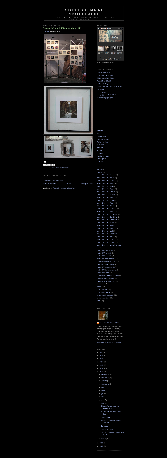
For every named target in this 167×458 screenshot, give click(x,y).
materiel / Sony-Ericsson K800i (108, 275)
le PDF (47, 32)
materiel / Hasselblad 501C (106, 259)
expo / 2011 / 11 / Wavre (105, 211)
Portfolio (100, 150)
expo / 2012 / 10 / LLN (105, 231)
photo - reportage (103, 298)
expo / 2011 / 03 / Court (60, 168)
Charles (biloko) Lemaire (110, 322)
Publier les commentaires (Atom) (64, 188)
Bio (98, 134)
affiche (99, 169)
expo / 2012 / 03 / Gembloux (107, 217)
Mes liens (100, 145)
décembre (105, 374)
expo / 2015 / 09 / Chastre (106, 242)
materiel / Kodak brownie (106, 267)
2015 (102, 359)
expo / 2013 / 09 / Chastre (106, 239)
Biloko (67, 17)
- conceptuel (101, 159)
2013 (102, 365)
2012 (102, 368)
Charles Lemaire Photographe (84, 12)
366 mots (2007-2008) (105, 75)
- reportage (101, 153)
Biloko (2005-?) (102, 84)
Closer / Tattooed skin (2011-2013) (109, 86)
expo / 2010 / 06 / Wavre (105, 197)
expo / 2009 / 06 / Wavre (105, 189)
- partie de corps (103, 156)
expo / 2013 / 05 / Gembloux (107, 234)
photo (99, 287)
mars (103, 403)
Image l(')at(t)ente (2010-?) (106, 95)
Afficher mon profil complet (109, 342)
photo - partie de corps (105, 295)
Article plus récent (49, 184)
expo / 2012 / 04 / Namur (106, 225)
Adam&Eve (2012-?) (104, 81)
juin (102, 394)
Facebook (100, 89)
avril (103, 400)
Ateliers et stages (103, 142)
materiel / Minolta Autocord (106, 270)
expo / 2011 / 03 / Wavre (105, 203)
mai (102, 397)
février (103, 439)
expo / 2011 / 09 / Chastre (106, 208)
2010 (102, 443)
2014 (102, 362)
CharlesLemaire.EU (104, 72)
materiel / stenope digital (105, 278)
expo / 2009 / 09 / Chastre (106, 192)
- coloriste (100, 161)
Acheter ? (100, 131)
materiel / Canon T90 (104, 256)
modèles (100, 284)
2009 (102, 446)
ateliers (99, 172)
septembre (105, 384)
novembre (105, 377)
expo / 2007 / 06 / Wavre (105, 178)
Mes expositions (103, 139)
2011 (102, 371)
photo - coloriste (103, 289)
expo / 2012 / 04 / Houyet (106, 223)
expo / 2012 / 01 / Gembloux (107, 214)
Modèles (100, 147)
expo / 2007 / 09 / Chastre (106, 180)
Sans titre (104, 426)
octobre (104, 381)
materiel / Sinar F (103, 273)
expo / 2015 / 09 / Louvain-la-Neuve (109, 245)
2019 (102, 355)
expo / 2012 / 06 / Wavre (105, 228)
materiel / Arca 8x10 (104, 253)
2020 (102, 352)
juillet (103, 390)
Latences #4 (105, 417)
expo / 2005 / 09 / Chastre (106, 175)
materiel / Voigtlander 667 (106, 281)
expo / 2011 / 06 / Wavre (105, 206)
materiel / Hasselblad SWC (106, 261)
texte (99, 301)
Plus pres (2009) (107, 429)
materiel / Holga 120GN (105, 264)
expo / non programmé (105, 250)
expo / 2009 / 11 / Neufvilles (107, 195)
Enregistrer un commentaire (53, 180)
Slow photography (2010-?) (106, 98)
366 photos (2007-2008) (105, 78)
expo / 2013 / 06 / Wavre (105, 237)
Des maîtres (101, 136)
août (103, 387)
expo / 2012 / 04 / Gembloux (107, 220)
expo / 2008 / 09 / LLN (105, 186)
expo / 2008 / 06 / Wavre (105, 183)
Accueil (68, 184)
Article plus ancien (86, 184)
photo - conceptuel (103, 292)
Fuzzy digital (101, 92)
